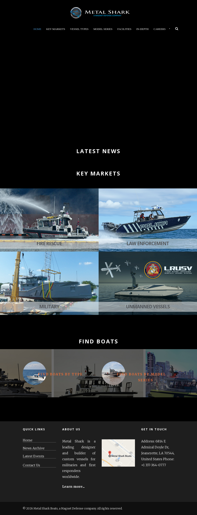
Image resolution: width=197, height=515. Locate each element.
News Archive (34, 448)
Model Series (102, 29)
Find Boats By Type (60, 374)
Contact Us (31, 465)
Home (37, 29)
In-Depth (142, 29)
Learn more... (73, 486)
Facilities (124, 29)
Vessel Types (79, 29)
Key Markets (55, 29)
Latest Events (33, 456)
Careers (159, 29)
